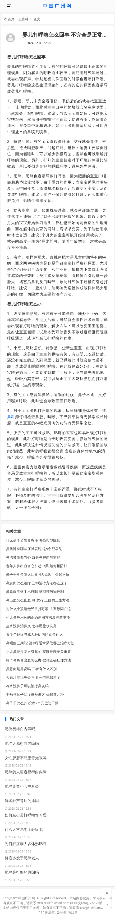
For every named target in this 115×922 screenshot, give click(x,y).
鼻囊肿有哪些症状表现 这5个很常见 (34, 548)
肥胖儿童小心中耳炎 (22, 786)
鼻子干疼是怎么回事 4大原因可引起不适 (37, 574)
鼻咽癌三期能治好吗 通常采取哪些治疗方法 (40, 643)
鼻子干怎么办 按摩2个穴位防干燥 (32, 703)
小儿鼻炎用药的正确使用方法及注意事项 (38, 617)
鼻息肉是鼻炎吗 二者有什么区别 (31, 668)
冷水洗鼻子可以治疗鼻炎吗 (27, 685)
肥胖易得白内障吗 (20, 729)
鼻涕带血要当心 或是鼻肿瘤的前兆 (33, 557)
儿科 (11, 416)
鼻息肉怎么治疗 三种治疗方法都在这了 (36, 583)
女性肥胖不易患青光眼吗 (25, 757)
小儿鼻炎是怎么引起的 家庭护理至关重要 (38, 651)
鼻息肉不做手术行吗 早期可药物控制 (35, 591)
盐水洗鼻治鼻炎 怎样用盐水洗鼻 (31, 625)
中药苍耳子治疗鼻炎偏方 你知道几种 (35, 694)
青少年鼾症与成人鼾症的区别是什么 (34, 634)
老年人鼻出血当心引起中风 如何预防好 (36, 565)
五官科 (23, 19)
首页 (11, 19)
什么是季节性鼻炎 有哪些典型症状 (33, 540)
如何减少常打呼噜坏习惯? (26, 815)
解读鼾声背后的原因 (22, 800)
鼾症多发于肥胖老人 (22, 858)
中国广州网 (57, 6)
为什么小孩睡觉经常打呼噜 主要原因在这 (38, 608)
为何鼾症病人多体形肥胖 (25, 843)
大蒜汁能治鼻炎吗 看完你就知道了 (33, 677)
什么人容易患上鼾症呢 (24, 829)
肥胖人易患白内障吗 (22, 743)
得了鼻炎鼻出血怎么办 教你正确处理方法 (38, 660)
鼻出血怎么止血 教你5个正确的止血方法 (37, 600)
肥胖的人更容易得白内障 (25, 772)
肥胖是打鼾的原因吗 (22, 872)
